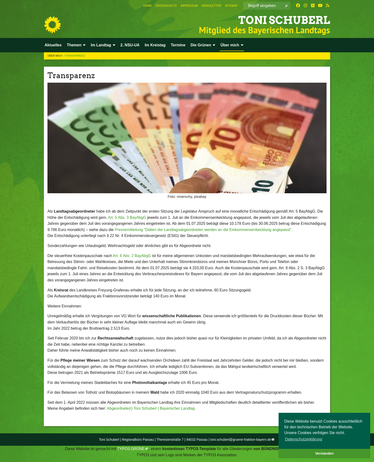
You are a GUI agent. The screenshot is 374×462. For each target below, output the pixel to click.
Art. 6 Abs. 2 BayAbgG (132, 256)
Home (147, 5)
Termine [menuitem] (178, 45)
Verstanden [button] (324, 453)
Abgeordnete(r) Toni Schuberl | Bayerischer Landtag (151, 408)
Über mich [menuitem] (229, 45)
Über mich (55, 55)
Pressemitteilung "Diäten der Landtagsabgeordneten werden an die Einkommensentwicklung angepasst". (203, 230)
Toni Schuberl (284, 20)
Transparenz (75, 55)
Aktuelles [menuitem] (53, 45)
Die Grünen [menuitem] (201, 45)
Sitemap (231, 5)
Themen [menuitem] (74, 45)
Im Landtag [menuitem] (101, 45)
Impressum (189, 5)
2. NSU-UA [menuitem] (130, 45)
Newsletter (211, 5)
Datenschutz (166, 5)
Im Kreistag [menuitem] (155, 45)
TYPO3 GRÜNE (131, 449)
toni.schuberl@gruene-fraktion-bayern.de (240, 439)
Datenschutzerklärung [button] (303, 439)
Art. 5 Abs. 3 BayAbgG (127, 217)
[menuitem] (147, 5)
